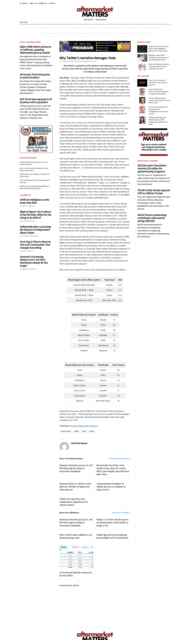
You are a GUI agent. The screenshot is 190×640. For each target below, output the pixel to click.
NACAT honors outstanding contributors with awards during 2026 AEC (34, 187)
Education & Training (112, 27)
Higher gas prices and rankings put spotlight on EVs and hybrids (112, 536)
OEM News (124, 33)
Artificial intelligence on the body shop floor (34, 201)
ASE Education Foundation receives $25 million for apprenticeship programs (151, 168)
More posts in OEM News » (121, 513)
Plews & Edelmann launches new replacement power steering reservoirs (159, 66)
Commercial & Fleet (89, 33)
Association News (152, 27)
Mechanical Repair (75, 27)
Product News (133, 27)
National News (45, 27)
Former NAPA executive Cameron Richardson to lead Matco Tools (159, 100)
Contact (52, 3)
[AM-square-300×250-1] (153, 155)
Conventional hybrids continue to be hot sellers (75, 574)
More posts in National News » (120, 458)
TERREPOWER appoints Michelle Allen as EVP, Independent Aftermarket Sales (158, 120)
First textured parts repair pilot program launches (35, 181)
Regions (58, 27)
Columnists (106, 33)
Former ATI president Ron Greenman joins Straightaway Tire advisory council (159, 110)
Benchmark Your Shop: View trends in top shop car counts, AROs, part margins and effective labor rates (113, 470)
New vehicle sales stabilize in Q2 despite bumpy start (75, 536)
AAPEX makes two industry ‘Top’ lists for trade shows (35, 175)
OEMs (76, 431)
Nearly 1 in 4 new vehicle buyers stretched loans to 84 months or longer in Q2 (112, 522)
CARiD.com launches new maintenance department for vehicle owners (73, 502)
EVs (115, 33)
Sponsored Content (141, 33)
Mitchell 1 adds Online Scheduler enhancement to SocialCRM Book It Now (159, 57)
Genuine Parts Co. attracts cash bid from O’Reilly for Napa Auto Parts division (75, 486)
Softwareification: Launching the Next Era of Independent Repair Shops (35, 229)
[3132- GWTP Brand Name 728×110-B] (95, 51)
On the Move (71, 33)
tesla (84, 431)
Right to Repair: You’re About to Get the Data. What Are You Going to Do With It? (35, 214)
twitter (92, 431)
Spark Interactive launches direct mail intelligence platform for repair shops (159, 48)
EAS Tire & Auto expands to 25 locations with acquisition (36, 101)
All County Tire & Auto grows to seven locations (35, 76)
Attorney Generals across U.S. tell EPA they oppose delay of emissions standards (75, 468)
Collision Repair (93, 27)
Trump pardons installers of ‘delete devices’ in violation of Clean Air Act (111, 486)
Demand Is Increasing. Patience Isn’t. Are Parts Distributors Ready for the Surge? (33, 261)
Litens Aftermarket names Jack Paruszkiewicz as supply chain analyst (159, 91)
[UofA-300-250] (36, 152)
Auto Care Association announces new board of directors (34, 169)
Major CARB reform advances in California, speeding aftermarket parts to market (35, 49)
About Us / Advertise (38, 3)
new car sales (66, 431)
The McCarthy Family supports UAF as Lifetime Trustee (34, 163)
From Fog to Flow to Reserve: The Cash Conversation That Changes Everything (35, 244)
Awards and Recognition (51, 33)
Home (32, 27)
